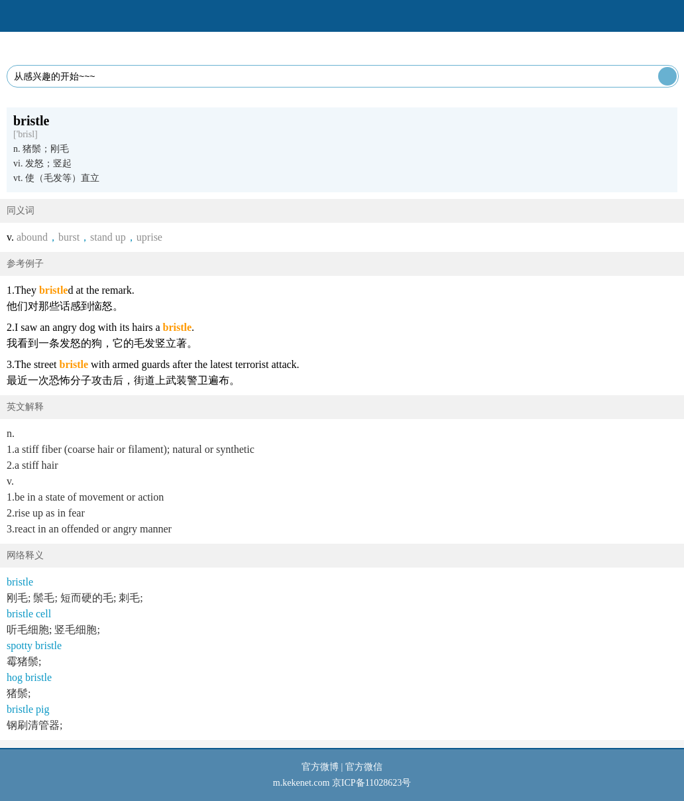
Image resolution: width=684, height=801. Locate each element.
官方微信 (363, 767)
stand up (108, 237)
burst (69, 237)
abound (32, 237)
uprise (149, 237)
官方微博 (320, 767)
